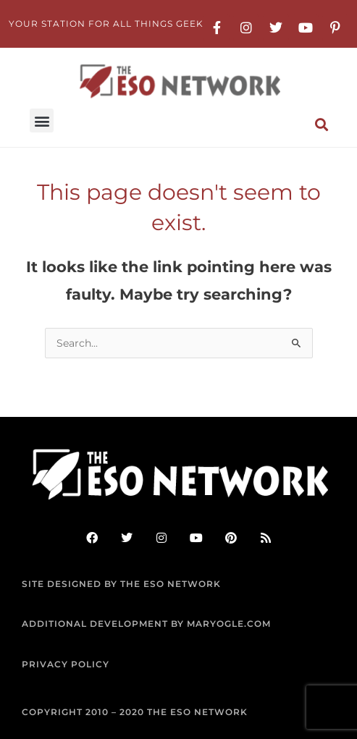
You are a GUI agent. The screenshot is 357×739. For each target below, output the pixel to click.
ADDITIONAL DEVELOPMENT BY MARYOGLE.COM (146, 623)
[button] (42, 120)
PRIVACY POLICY (65, 664)
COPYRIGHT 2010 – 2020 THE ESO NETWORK (135, 711)
